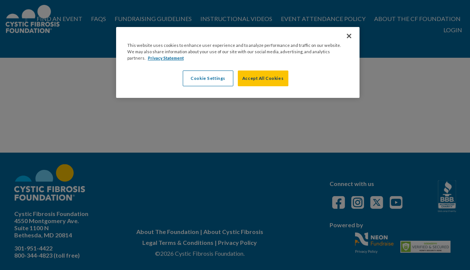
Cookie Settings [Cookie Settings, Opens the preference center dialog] (208, 78)
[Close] (349, 36)
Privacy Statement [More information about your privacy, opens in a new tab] (166, 58)
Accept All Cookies (262, 78)
